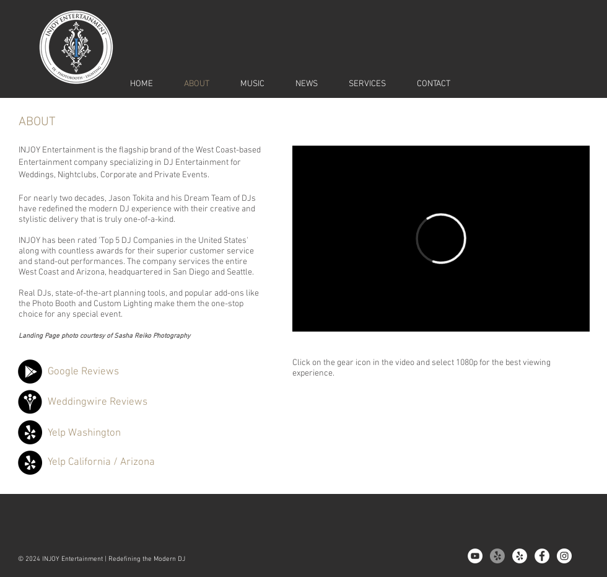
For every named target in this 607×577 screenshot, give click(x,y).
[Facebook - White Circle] (542, 555)
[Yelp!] (497, 555)
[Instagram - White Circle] (564, 555)
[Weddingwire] (30, 402)
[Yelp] (30, 432)
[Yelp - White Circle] (519, 555)
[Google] (30, 371)
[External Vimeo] (441, 238)
